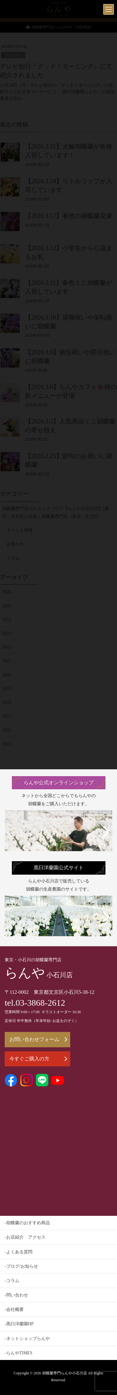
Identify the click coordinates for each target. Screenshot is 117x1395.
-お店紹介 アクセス (25, 1237)
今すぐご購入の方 (38, 1058)
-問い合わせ (16, 1295)
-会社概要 (14, 1309)
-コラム (12, 1280)
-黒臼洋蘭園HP (19, 1324)
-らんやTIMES (18, 1353)
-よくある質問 (18, 1252)
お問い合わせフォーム (38, 1039)
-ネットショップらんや (27, 1338)
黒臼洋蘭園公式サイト (59, 867)
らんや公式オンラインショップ (59, 782)
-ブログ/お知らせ (21, 1266)
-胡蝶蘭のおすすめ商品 (27, 1223)
